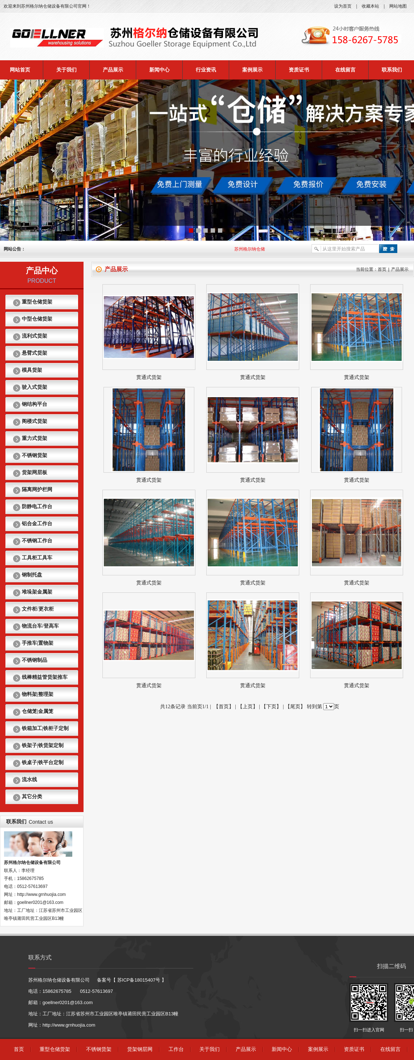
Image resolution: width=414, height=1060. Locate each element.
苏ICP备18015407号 (139, 980)
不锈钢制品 (34, 660)
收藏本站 (370, 6)
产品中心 (42, 270)
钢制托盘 (32, 575)
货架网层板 (34, 472)
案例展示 (252, 70)
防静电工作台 (37, 506)
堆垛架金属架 (37, 592)
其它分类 (32, 796)
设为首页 (343, 6)
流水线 (29, 779)
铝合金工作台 (37, 523)
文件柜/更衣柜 (38, 609)
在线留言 (345, 70)
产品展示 (113, 70)
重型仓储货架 (37, 302)
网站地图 (398, 6)
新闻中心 (159, 70)
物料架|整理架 (37, 694)
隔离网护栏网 (37, 489)
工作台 (176, 1049)
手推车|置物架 (37, 643)
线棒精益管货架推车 (45, 677)
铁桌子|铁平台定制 (43, 762)
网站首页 (20, 70)
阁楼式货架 (34, 421)
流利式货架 (34, 336)
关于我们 (66, 70)
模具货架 (32, 370)
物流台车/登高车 (40, 626)
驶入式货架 (34, 387)
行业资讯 (206, 70)
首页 (382, 269)
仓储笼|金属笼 (37, 711)
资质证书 (299, 70)
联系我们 (392, 70)
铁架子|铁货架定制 (43, 745)
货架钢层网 (140, 1049)
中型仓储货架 (37, 319)
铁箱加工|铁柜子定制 (45, 728)
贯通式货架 (149, 377)
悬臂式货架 (34, 353)
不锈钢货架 (34, 455)
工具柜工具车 (37, 557)
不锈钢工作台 (37, 540)
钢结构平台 (34, 404)
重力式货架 (34, 438)
